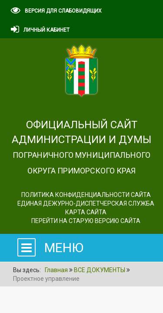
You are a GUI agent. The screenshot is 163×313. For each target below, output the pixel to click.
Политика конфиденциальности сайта (86, 194)
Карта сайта (85, 212)
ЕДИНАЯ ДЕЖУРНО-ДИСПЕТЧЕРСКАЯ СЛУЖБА (85, 203)
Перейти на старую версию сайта (85, 220)
